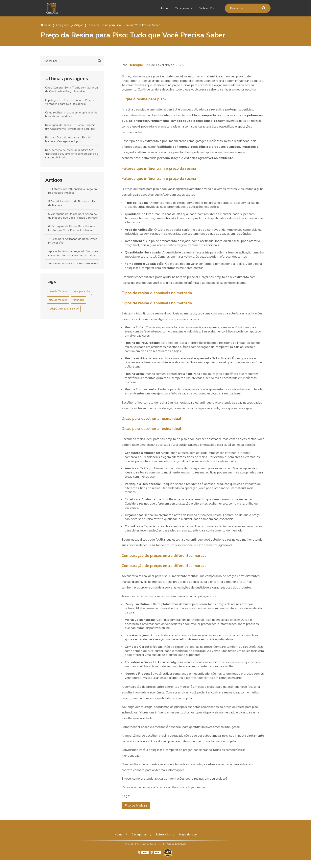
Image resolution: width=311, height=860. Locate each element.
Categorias (181, 8)
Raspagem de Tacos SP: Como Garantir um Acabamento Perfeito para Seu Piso (70, 127)
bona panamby (81, 291)
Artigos (53, 180)
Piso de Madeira (58, 291)
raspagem (78, 300)
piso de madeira (58, 300)
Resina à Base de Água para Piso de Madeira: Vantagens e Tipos (68, 139)
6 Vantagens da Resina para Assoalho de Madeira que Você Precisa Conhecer (73, 216)
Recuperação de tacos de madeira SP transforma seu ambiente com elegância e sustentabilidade (71, 153)
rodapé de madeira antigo (64, 308)
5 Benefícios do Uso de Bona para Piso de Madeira (72, 203)
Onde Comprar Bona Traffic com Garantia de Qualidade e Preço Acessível (71, 89)
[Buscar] (264, 8)
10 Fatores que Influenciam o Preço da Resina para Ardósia (72, 191)
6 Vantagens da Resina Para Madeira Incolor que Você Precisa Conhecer (71, 228)
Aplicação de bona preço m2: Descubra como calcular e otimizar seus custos (73, 253)
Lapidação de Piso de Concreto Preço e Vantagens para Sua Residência (70, 102)
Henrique (136, 65)
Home (163, 8)
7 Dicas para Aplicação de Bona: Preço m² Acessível (72, 241)
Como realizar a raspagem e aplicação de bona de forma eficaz (71, 114)
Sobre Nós (206, 8)
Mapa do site (186, 835)
